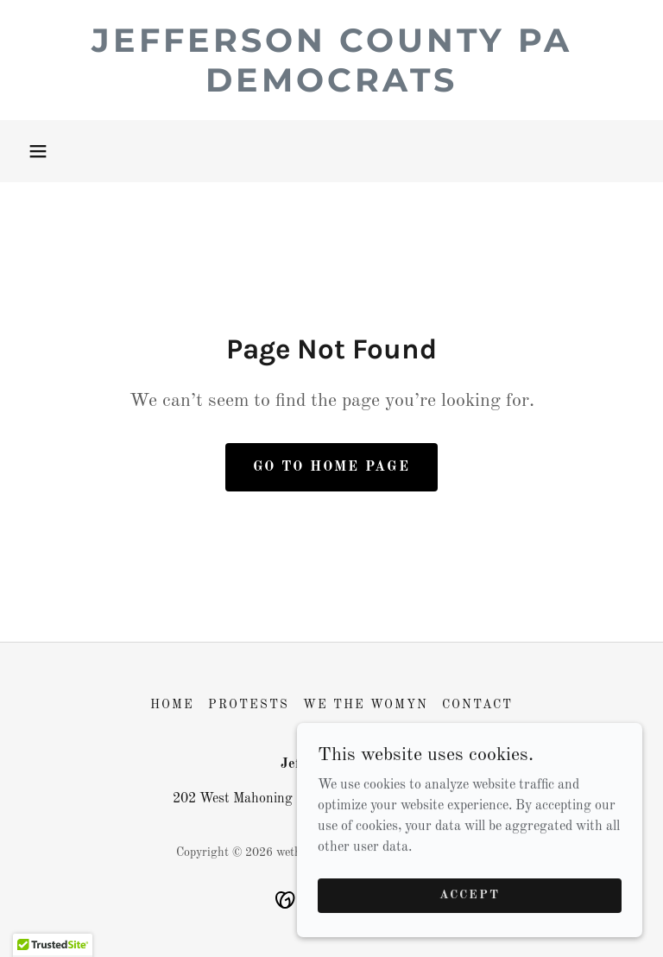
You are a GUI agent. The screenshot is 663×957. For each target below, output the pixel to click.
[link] (331, 88)
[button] (38, 151)
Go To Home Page (331, 467)
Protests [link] (248, 705)
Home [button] (172, 705)
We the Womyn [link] (365, 705)
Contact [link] (477, 705)
